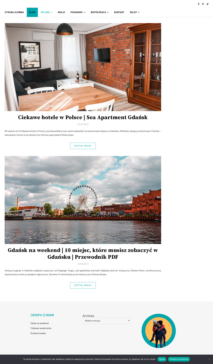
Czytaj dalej (83, 146)
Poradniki (76, 12)
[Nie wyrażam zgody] (209, 359)
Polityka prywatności (178, 359)
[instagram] (203, 4)
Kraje (61, 12)
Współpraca (98, 12)
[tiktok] (207, 4)
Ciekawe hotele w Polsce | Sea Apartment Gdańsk (83, 117)
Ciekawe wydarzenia (40, 328)
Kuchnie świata (38, 333)
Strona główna (14, 12)
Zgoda (162, 359)
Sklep (133, 12)
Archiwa (88, 315)
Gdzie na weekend (39, 323)
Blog (32, 12)
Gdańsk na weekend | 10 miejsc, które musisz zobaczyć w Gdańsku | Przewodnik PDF (83, 254)
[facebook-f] (199, 4)
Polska (45, 12)
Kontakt (119, 12)
